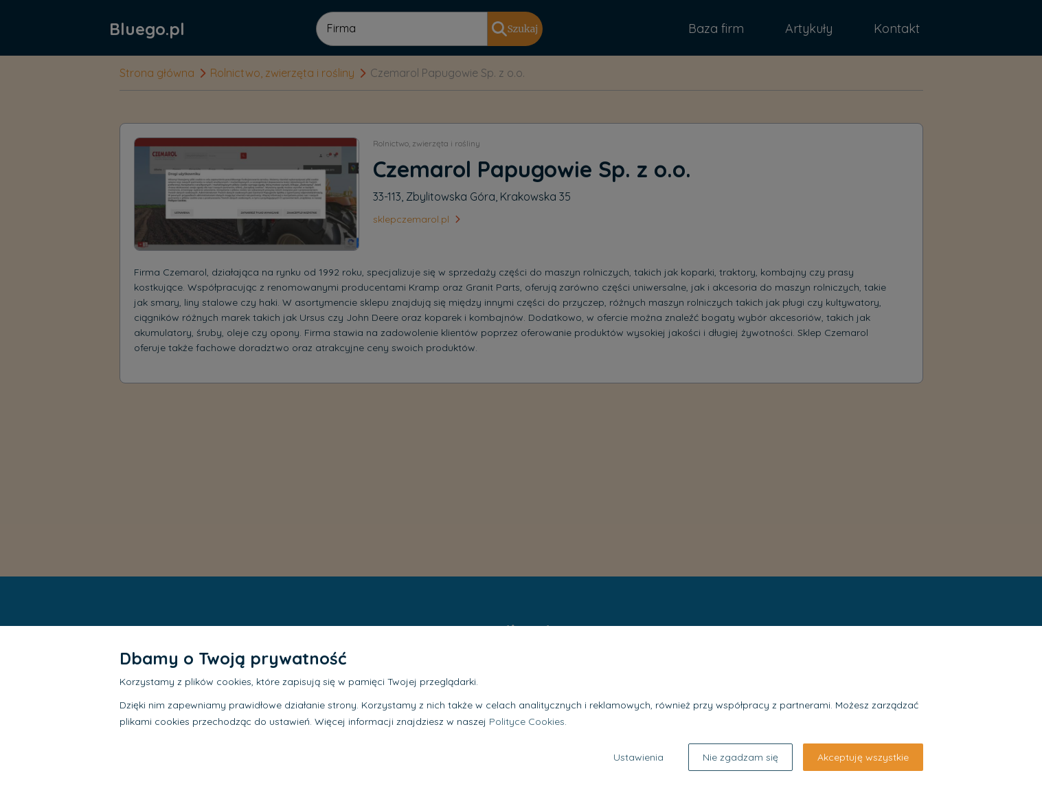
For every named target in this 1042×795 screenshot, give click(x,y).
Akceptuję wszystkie (863, 757)
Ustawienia (638, 757)
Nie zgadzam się (740, 757)
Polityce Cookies (527, 721)
